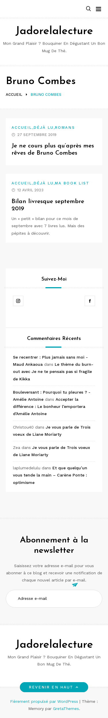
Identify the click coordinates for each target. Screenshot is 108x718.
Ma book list (72, 183)
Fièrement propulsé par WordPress (44, 701)
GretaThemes (66, 708)
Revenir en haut (54, 687)
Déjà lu (43, 127)
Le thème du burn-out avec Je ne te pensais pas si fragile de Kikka (53, 371)
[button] (88, 9)
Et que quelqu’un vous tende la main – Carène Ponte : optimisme (50, 475)
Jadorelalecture (54, 31)
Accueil (22, 127)
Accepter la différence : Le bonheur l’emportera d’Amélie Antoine (49, 406)
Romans (65, 127)
